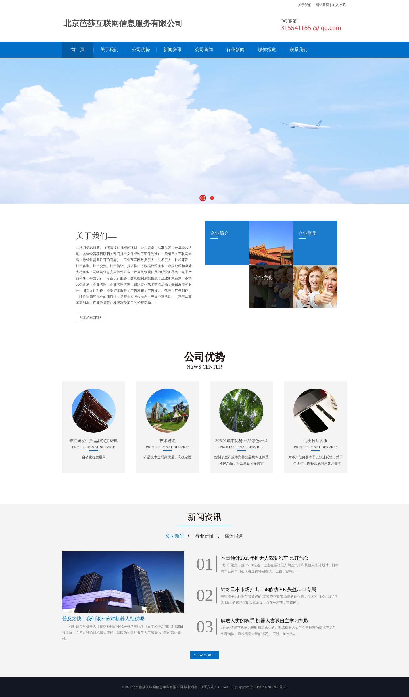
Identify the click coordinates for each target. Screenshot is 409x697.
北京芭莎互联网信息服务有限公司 (123, 23)
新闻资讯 (172, 49)
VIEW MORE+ (90, 318)
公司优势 (141, 49)
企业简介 (219, 233)
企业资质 (308, 233)
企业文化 (263, 277)
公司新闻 (204, 49)
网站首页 (322, 5)
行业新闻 (235, 49)
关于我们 (305, 5)
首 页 (78, 49)
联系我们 (298, 49)
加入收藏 (339, 5)
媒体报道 (267, 49)
